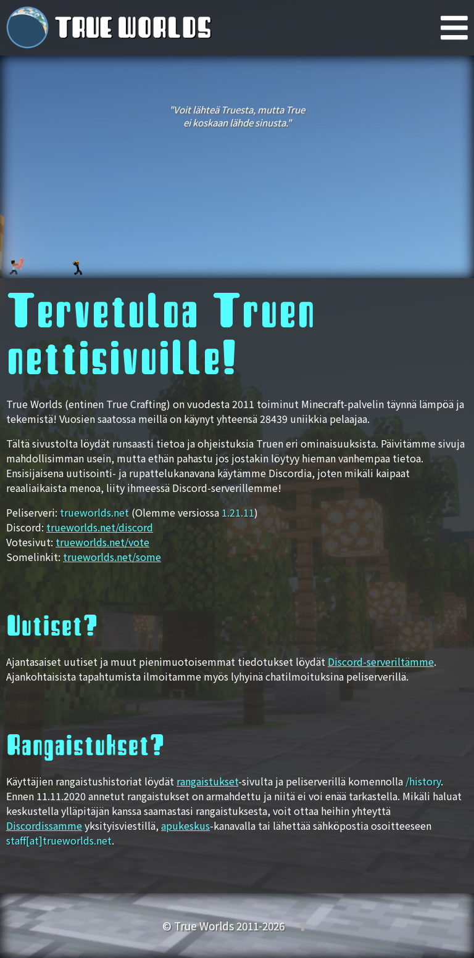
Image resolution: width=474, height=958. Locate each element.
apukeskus (185, 825)
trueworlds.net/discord (99, 527)
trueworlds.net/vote (102, 541)
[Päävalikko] (457, 27)
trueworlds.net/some (112, 556)
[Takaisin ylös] (302, 925)
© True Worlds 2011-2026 (224, 925)
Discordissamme (44, 825)
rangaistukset (207, 781)
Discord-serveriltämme (381, 661)
